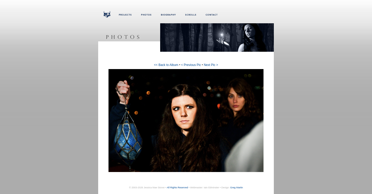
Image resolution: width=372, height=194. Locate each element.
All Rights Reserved (177, 187)
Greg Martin (236, 187)
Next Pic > (211, 65)
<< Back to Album (166, 65)
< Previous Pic (191, 65)
